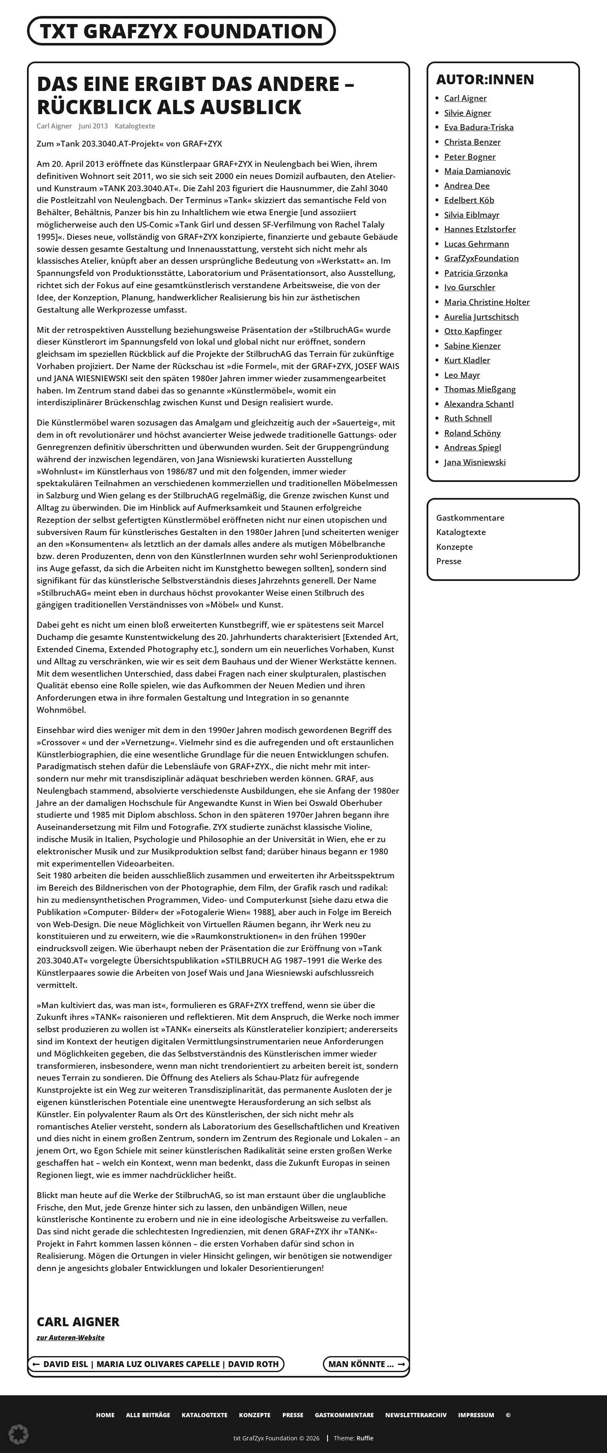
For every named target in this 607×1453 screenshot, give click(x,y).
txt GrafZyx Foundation (181, 30)
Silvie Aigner (467, 112)
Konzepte (454, 546)
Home (105, 1415)
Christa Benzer (472, 141)
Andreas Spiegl (472, 447)
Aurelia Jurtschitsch (481, 316)
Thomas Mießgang (480, 389)
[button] (18, 1434)
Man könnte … (366, 1364)
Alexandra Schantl (479, 403)
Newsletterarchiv (416, 1415)
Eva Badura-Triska (479, 127)
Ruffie (365, 1438)
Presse (449, 561)
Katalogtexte (135, 126)
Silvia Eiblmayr (472, 214)
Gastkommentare (470, 517)
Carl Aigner (465, 98)
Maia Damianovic (477, 171)
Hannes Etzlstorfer (480, 229)
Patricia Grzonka (476, 272)
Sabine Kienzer (472, 345)
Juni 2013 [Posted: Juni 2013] (93, 126)
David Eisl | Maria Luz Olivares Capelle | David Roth (155, 1364)
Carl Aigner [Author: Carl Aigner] (54, 126)
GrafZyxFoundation (481, 258)
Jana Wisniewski (475, 462)
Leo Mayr (462, 374)
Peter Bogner (470, 156)
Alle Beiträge (148, 1415)
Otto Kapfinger (473, 331)
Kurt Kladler (467, 360)
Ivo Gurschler (469, 287)
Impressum (476, 1415)
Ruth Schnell (468, 418)
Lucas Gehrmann (476, 243)
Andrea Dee (467, 185)
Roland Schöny (472, 433)
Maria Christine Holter (487, 302)
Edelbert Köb (469, 200)
